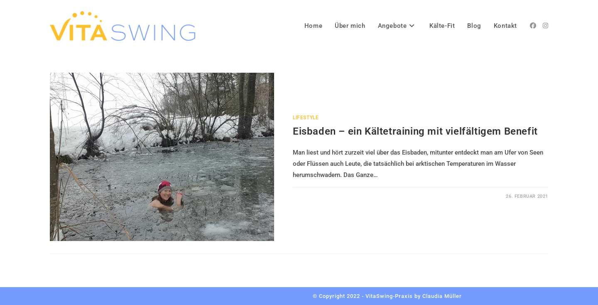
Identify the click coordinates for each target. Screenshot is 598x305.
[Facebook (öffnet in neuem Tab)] (533, 25)
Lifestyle (306, 118)
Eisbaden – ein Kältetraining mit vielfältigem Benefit (415, 131)
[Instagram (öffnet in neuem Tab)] (545, 25)
